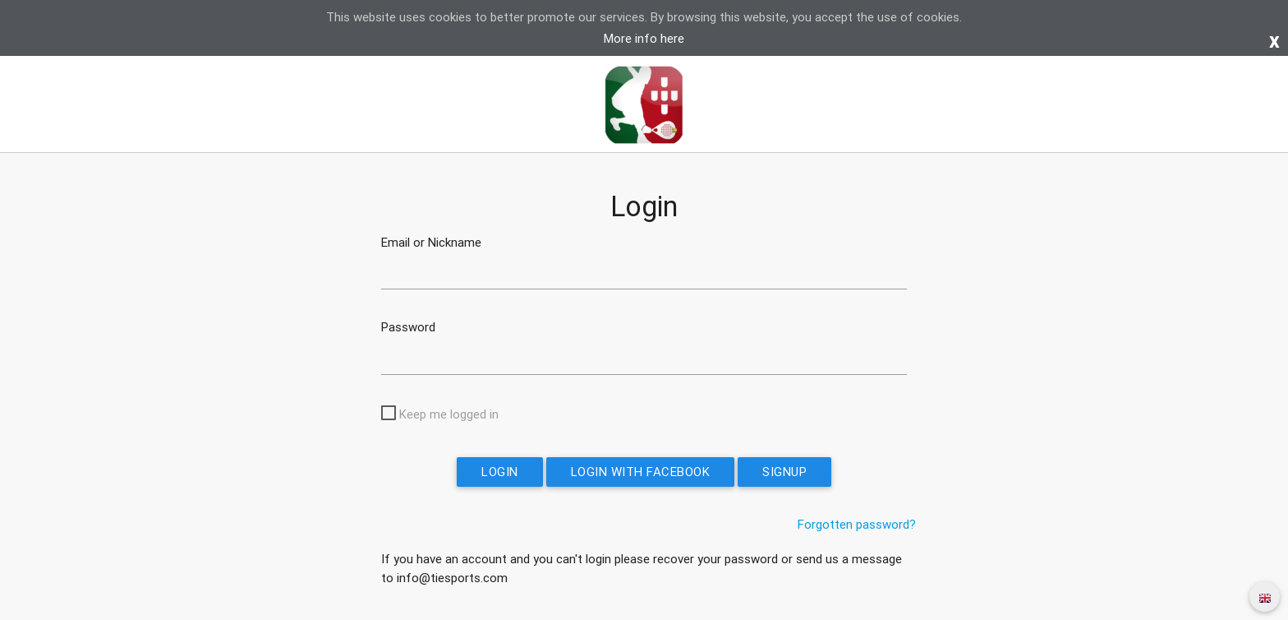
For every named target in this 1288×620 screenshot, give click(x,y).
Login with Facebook (641, 471)
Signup (784, 471)
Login (499, 471)
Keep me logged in (449, 414)
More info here (644, 38)
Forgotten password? (857, 524)
